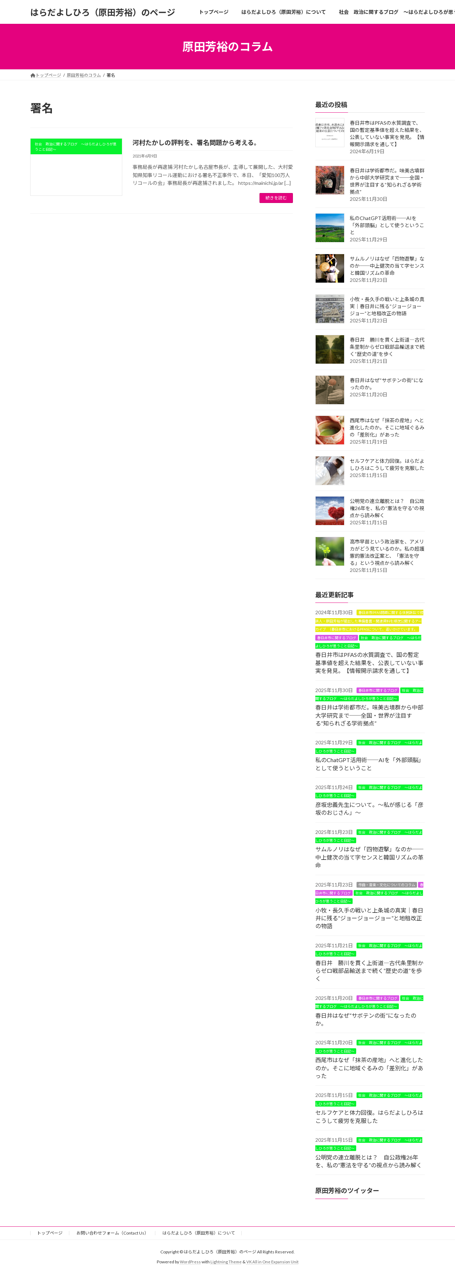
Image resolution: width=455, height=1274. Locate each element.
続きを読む (276, 197)
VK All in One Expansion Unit (273, 1261)
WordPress (189, 1261)
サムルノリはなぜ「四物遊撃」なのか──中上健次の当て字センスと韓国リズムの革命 (387, 266)
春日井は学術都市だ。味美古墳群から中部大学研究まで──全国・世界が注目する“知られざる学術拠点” (369, 715)
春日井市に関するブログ (336, 638)
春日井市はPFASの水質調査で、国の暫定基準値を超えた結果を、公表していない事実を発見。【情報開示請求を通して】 (369, 663)
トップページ (50, 1233)
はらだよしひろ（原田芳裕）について (198, 1233)
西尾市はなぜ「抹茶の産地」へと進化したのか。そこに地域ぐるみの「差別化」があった (387, 427)
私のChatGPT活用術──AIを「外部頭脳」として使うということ (387, 225)
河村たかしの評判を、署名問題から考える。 (196, 142)
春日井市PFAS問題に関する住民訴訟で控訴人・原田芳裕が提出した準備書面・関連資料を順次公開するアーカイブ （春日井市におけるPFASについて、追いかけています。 (369, 621)
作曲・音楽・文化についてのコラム (386, 885)
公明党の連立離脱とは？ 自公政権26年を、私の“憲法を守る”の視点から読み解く (387, 508)
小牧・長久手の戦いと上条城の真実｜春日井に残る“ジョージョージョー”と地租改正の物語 (387, 306)
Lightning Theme (226, 1261)
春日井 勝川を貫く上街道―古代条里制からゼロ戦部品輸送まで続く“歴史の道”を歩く (387, 347)
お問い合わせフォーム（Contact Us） (112, 1233)
